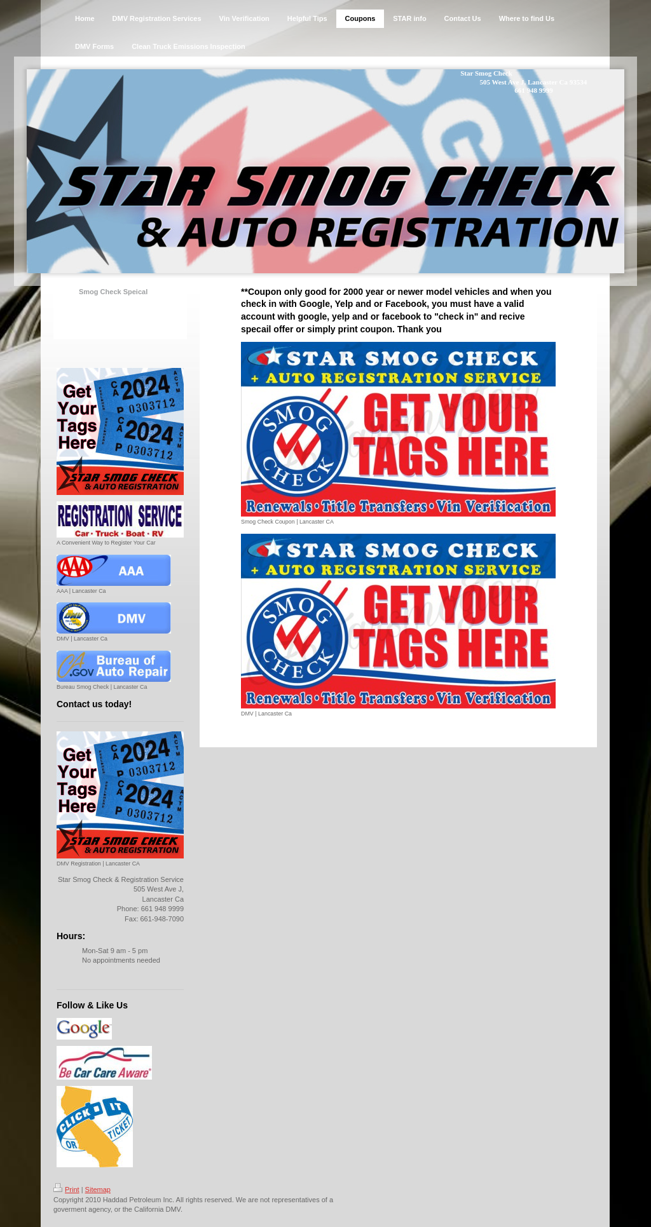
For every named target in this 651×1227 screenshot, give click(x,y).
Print (66, 1189)
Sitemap (98, 1189)
